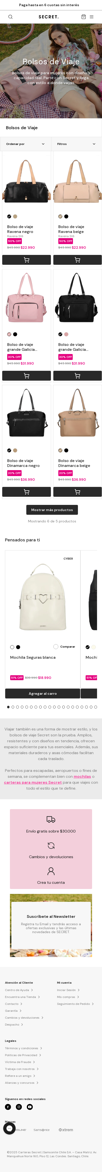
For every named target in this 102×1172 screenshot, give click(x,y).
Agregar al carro (43, 693)
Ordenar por (25, 144)
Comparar (64, 646)
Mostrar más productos (52, 510)
